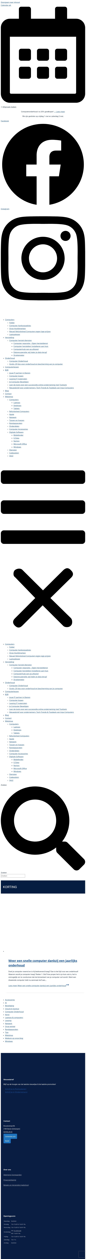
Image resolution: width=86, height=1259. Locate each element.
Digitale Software (16, 432)
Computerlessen (12, 367)
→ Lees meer (59, 111)
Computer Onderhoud (18, 361)
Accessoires (10, 1000)
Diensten (13, 450)
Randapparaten (15, 423)
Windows (17, 447)
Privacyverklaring (9, 1180)
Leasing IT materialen (18, 379)
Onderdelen (14, 426)
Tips (6, 1032)
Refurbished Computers (19, 411)
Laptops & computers (14, 1017)
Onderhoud (10, 358)
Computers (9, 319)
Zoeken (4, 785)
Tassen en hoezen (16, 420)
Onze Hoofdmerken (17, 328)
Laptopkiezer (14, 334)
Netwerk (12, 417)
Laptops (16, 402)
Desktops (17, 405)
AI (6, 1003)
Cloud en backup (12, 1008)
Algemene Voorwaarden (12, 1175)
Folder (12, 322)
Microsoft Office (20, 444)
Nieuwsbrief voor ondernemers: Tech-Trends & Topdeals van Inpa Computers (41, 388)
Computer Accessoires (18, 429)
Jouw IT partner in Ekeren (19, 373)
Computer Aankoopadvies (20, 325)
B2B (6, 370)
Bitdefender (18, 435)
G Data (16, 438)
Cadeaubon (14, 453)
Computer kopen (16, 376)
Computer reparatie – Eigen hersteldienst (30, 343)
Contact (8, 393)
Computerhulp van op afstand (25, 349)
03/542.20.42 (7, 1132)
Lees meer (38, 985)
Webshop (9, 396)
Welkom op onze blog (14, 1038)
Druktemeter (18, 355)
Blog (7, 390)
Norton (16, 441)
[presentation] (45, 926)
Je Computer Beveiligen (19, 382)
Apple (11, 414)
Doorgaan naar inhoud (10, 2)
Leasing (8, 1020)
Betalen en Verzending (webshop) (16, 1185)
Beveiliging (9, 1005)
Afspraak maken (9, 107)
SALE (11, 456)
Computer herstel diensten (20, 340)
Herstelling (9, 337)
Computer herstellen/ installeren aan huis (30, 346)
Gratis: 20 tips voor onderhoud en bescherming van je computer (36, 364)
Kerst (7, 1014)
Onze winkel (10, 1026)
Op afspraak (17, 1231)
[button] (43, 550)
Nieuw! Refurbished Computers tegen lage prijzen (30, 331)
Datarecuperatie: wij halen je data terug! (30, 352)
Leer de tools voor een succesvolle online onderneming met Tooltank (38, 385)
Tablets (16, 408)
